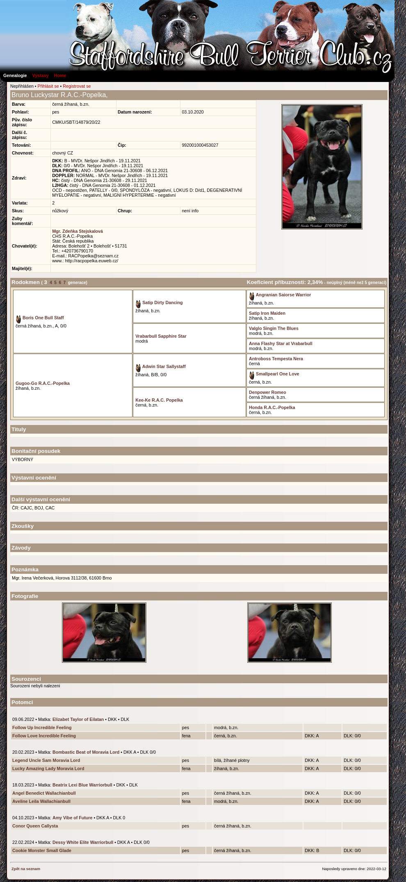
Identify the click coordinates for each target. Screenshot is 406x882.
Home (60, 75)
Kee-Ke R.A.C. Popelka (158, 400)
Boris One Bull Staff (40, 317)
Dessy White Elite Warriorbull (82, 842)
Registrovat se (77, 86)
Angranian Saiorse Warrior (280, 294)
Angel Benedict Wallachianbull (44, 793)
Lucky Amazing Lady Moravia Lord (48, 768)
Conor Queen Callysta (35, 825)
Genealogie (15, 75)
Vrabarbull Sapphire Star (160, 336)
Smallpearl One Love (274, 373)
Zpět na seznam (25, 869)
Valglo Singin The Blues (274, 328)
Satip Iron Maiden (267, 313)
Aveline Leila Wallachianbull (41, 801)
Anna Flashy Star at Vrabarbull (280, 343)
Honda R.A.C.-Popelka (272, 407)
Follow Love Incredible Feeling (44, 735)
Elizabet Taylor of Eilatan (78, 719)
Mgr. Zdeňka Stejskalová (77, 231)
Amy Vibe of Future (72, 817)
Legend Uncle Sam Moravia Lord (46, 760)
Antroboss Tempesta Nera (276, 358)
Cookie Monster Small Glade (41, 850)
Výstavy (40, 75)
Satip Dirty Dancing (158, 302)
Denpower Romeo (267, 392)
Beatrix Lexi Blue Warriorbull (82, 784)
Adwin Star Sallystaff (160, 366)
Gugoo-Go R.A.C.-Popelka (43, 383)
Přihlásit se (48, 86)
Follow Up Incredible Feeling (41, 727)
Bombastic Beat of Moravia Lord (85, 752)
